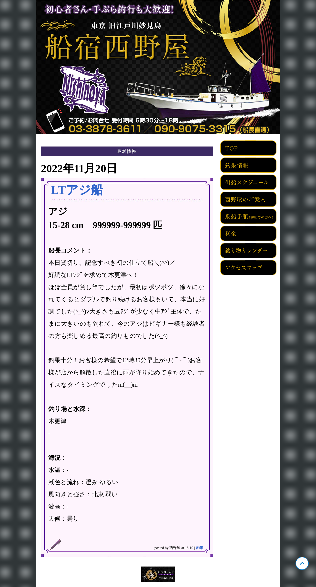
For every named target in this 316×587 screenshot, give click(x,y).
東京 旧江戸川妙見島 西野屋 (158, 67)
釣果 (199, 548)
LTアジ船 (77, 190)
